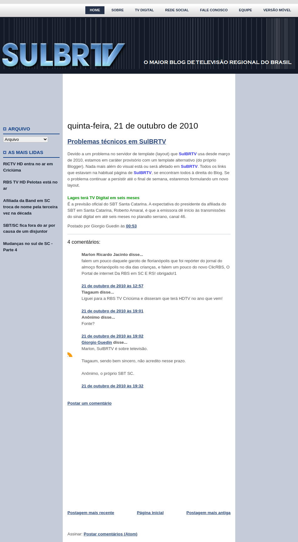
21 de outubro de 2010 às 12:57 (112, 286)
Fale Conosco (214, 10)
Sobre (117, 10)
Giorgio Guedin (97, 342)
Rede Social (177, 10)
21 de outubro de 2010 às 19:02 (112, 336)
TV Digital (144, 10)
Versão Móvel (277, 10)
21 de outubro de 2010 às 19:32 (112, 386)
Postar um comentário (89, 403)
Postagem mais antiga (208, 512)
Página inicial (150, 512)
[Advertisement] (31, 97)
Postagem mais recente (90, 512)
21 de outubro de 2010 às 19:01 (112, 311)
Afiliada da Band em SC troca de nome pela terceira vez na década (30, 206)
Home (95, 10)
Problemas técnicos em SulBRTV (116, 141)
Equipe (245, 10)
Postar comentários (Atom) (110, 534)
